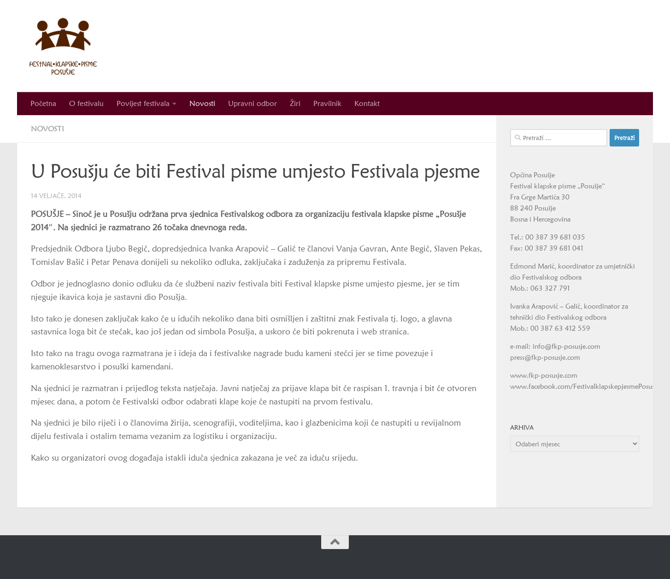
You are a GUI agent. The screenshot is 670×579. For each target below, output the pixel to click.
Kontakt (367, 103)
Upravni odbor (252, 103)
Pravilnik (327, 103)
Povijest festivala (143, 103)
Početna (43, 103)
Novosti (202, 103)
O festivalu (86, 103)
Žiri (295, 103)
